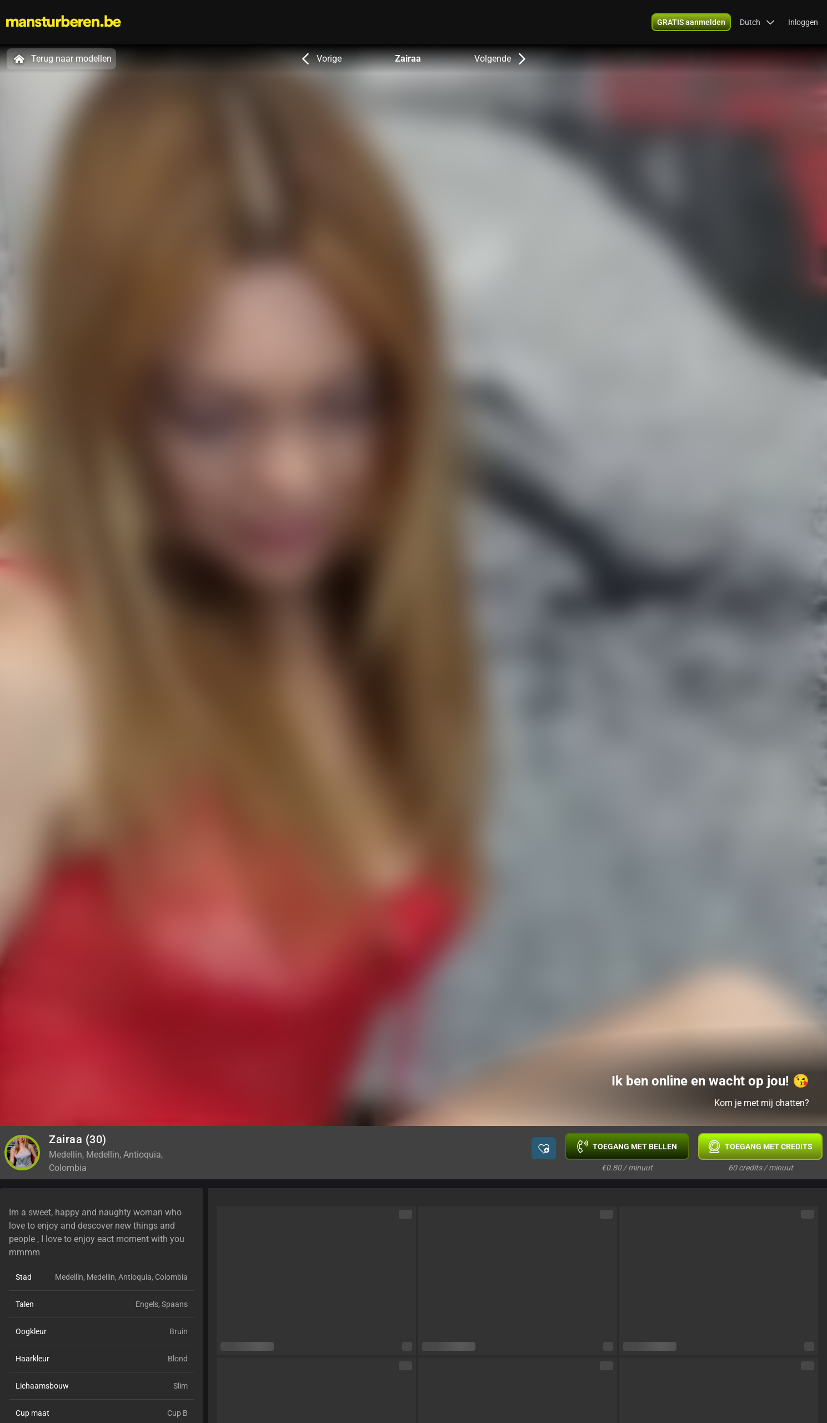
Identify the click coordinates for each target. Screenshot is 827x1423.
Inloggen (803, 22)
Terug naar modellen (61, 59)
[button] (757, 22)
